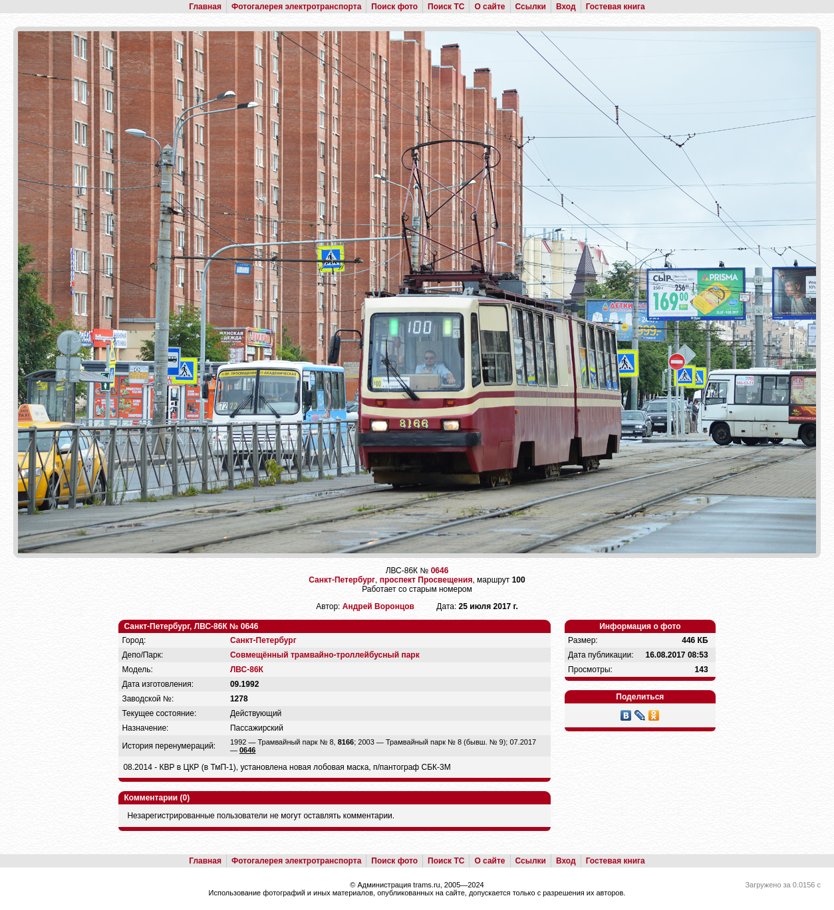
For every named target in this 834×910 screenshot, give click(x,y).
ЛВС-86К (246, 669)
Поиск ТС (446, 6)
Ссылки (530, 6)
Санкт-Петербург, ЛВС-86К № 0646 (191, 626)
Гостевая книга (615, 6)
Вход (566, 6)
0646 (440, 570)
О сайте (489, 6)
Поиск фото (394, 6)
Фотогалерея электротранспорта (296, 6)
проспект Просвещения (426, 580)
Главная (205, 6)
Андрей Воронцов (378, 606)
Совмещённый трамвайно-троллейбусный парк (325, 655)
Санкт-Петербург (342, 580)
